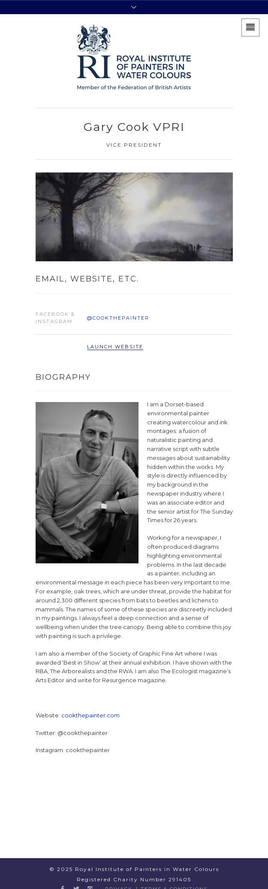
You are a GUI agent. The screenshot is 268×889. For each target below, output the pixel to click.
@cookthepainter (118, 318)
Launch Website (115, 347)
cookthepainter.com (90, 715)
